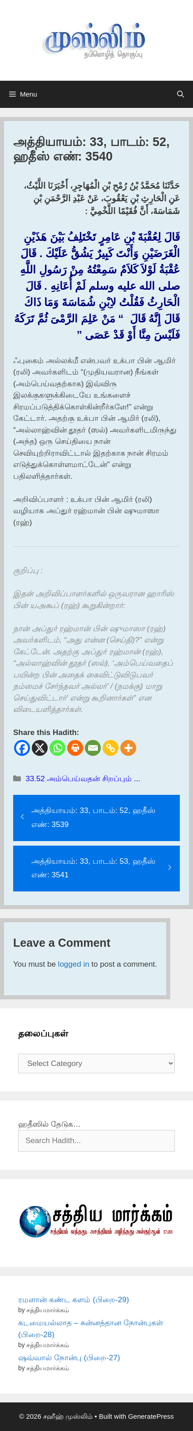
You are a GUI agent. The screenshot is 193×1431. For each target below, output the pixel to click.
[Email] (93, 748)
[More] (128, 748)
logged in (73, 964)
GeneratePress (151, 1416)
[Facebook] (22, 748)
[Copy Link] (111, 748)
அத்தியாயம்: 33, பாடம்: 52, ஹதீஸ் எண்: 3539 (93, 817)
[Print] (75, 748)
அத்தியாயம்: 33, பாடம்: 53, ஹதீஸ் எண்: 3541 (93, 868)
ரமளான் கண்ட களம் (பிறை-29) (73, 1299)
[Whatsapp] (57, 748)
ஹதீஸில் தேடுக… (49, 1124)
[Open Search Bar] (180, 94)
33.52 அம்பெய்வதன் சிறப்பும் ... (82, 778)
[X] (40, 748)
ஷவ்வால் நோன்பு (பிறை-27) (69, 1357)
